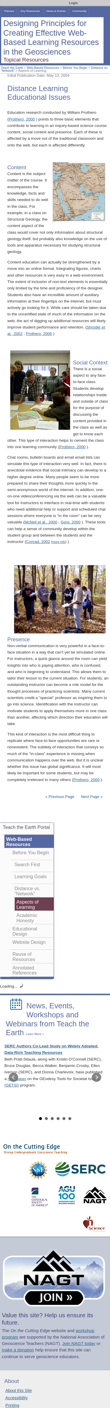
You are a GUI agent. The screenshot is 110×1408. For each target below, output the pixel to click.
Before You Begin (75, 67)
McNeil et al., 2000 (41, 522)
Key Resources (30, 11)
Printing (12, 1405)
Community (79, 11)
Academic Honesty (26, 918)
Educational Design (25, 931)
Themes (9, 11)
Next (96, 1077)
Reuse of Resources (24, 956)
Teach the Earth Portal (26, 827)
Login (73, 3)
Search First (27, 864)
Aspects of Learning (27, 904)
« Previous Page (59, 796)
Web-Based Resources (43, 67)
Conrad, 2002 (38, 541)
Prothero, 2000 (22, 119)
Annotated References (25, 970)
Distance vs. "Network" (27, 891)
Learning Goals (30, 876)
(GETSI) (11, 1085)
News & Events (56, 11)
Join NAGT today (78, 1343)
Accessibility (16, 1397)
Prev (13, 1077)
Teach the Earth (12, 67)
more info (58, 542)
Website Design (29, 942)
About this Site (18, 1390)
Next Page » (91, 796)
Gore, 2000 (71, 522)
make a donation (18, 1350)
